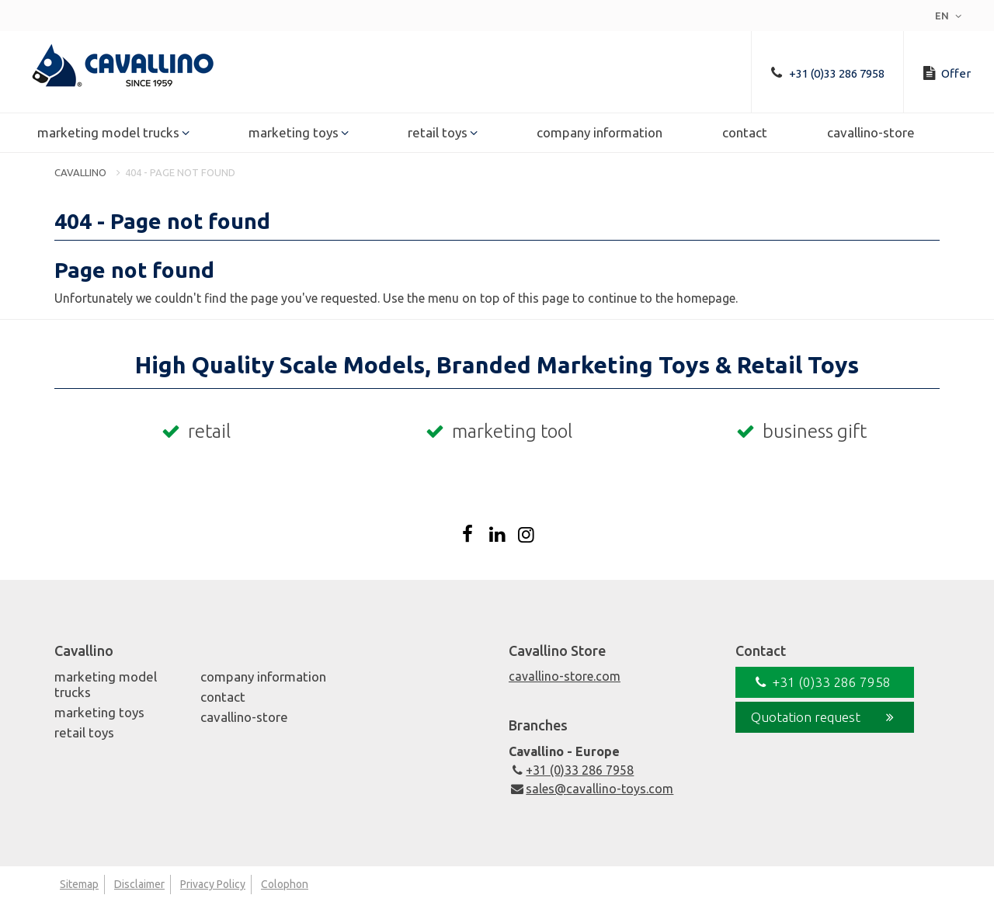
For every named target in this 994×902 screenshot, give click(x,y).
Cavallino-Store (871, 133)
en (950, 15)
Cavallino (80, 172)
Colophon (284, 884)
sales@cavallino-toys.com (591, 789)
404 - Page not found (180, 172)
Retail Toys (437, 133)
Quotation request (824, 717)
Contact (744, 133)
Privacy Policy (212, 884)
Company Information (599, 133)
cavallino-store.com (564, 676)
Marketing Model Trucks (108, 133)
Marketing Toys (293, 133)
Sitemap (79, 884)
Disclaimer (139, 884)
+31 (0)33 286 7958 (571, 770)
